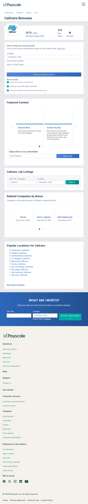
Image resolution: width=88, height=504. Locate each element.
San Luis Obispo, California (22, 267)
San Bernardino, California (21, 256)
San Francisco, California (21, 272)
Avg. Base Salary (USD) (35, 36)
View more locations (16, 285)
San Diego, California (19, 269)
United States (8, 13)
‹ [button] (13, 126)
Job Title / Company (17, 179)
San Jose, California (19, 275)
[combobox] (44, 57)
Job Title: (10, 311)
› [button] (75, 126)
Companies (19, 13)
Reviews (70, 36)
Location (40, 179)
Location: (10, 53)
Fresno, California (18, 264)
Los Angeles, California (20, 258)
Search (72, 182)
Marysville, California (19, 261)
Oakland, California (18, 253)
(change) (20, 61)
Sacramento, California (20, 250)
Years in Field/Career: (15, 64)
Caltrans (28, 13)
